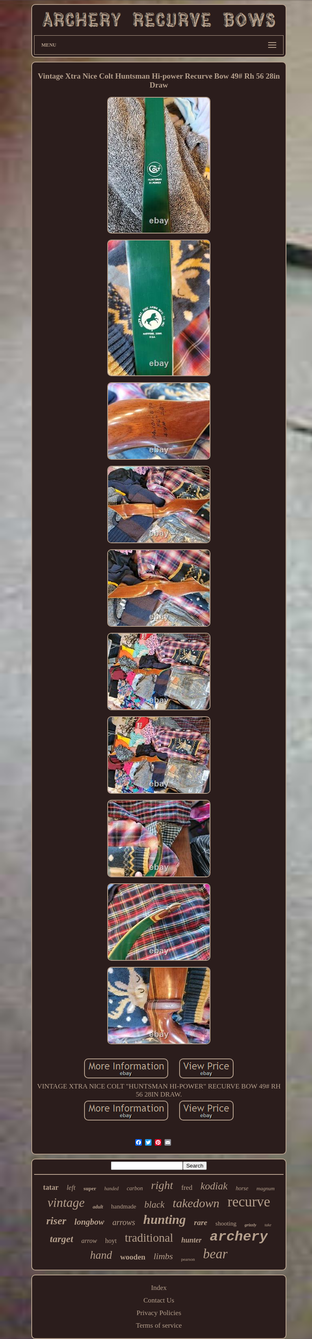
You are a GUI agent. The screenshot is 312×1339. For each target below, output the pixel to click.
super (90, 1188)
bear (215, 1254)
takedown (196, 1203)
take (267, 1225)
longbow (89, 1222)
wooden (132, 1257)
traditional (149, 1237)
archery (239, 1237)
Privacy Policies (158, 1313)
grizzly (250, 1224)
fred (186, 1187)
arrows (124, 1222)
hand (101, 1255)
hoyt (111, 1240)
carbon (135, 1188)
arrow (89, 1240)
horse (242, 1188)
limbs (163, 1256)
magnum (265, 1188)
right (162, 1185)
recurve (249, 1202)
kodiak (214, 1185)
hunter (191, 1240)
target (61, 1239)
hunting (164, 1219)
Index (159, 1288)
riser (56, 1221)
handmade (123, 1206)
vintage (66, 1202)
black (154, 1205)
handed (111, 1188)
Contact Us (158, 1300)
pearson (188, 1259)
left (71, 1187)
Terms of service (159, 1325)
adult (98, 1207)
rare (201, 1222)
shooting (225, 1223)
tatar (50, 1187)
